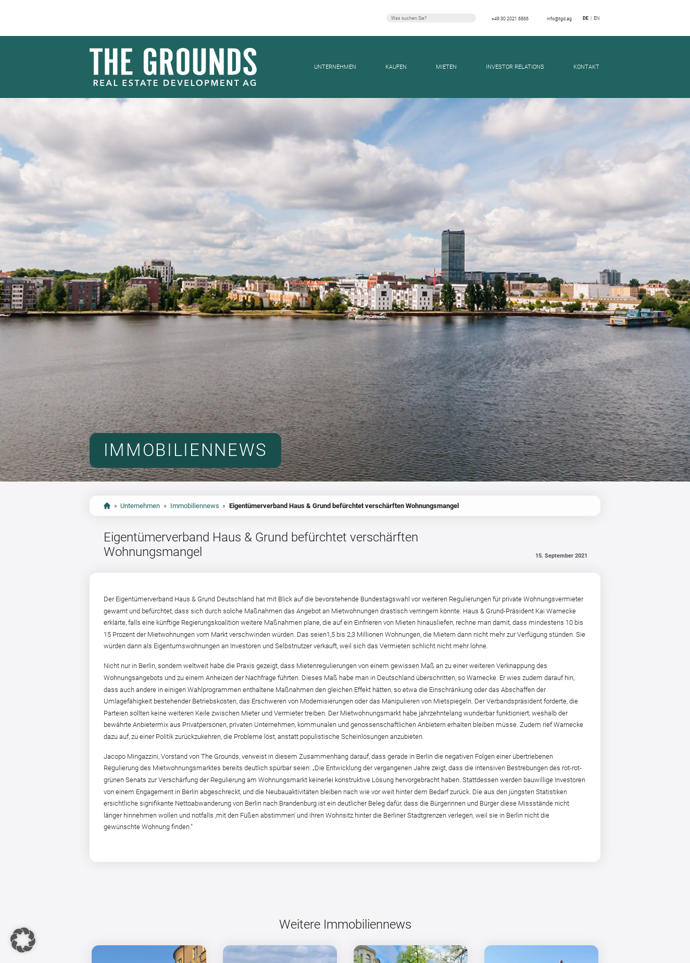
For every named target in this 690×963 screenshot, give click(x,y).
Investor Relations (515, 67)
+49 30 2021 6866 (510, 18)
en (596, 18)
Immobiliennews (194, 506)
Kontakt (586, 67)
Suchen (470, 18)
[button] (23, 940)
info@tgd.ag (559, 18)
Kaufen (396, 67)
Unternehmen (335, 67)
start (107, 505)
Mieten (446, 67)
